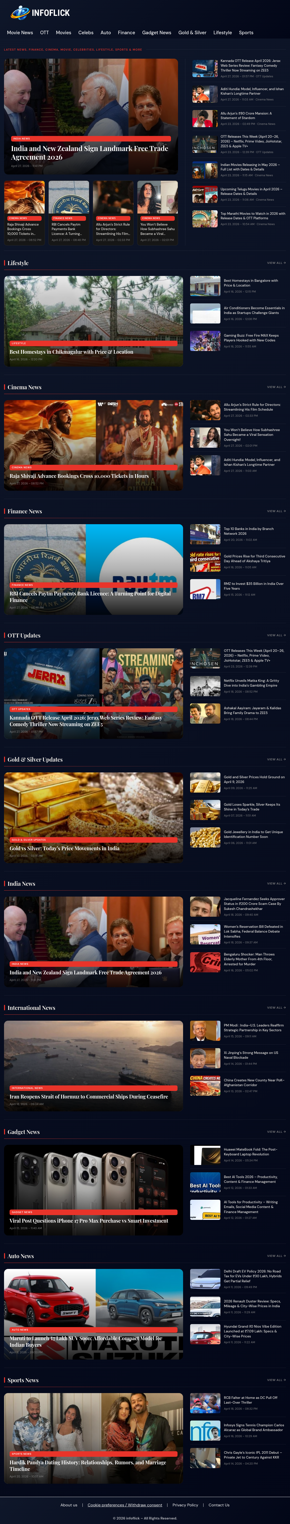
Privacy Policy (185, 1505)
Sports (246, 33)
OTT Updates (264, 76)
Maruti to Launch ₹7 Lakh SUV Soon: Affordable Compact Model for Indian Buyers (86, 1341)
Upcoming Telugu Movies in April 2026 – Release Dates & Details (251, 191)
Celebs (86, 33)
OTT (44, 33)
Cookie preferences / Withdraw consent (125, 1505)
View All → (276, 263)
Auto (106, 33)
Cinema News (18, 218)
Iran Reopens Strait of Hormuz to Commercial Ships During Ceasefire (89, 1096)
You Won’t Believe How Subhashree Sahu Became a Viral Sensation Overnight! (157, 231)
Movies (63, 33)
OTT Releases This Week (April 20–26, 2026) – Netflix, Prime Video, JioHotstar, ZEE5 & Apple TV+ (251, 141)
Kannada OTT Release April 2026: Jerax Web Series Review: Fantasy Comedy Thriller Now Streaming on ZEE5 (250, 66)
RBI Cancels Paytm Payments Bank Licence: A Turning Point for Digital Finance (66, 233)
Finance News (62, 218)
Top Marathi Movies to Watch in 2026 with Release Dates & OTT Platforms (253, 216)
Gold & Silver (193, 33)
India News (21, 138)
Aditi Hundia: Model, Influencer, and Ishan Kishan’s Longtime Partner (252, 91)
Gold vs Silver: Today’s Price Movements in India (65, 848)
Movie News (20, 33)
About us (69, 1505)
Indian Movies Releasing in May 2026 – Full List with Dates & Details (250, 167)
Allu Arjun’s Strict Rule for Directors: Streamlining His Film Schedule (113, 231)
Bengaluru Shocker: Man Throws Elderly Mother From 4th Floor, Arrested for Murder (249, 959)
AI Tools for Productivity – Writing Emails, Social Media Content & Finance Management (251, 1207)
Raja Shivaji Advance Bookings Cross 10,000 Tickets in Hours (23, 231)
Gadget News (156, 33)
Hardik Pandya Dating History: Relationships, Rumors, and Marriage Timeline (88, 1465)
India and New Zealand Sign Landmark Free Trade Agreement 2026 (89, 152)
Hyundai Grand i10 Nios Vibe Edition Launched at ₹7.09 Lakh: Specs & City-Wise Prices (252, 1331)
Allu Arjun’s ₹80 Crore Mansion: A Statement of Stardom (246, 115)
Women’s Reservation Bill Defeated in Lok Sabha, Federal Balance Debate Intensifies (253, 932)
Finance (126, 33)
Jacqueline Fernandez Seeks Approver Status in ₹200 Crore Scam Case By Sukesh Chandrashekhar (254, 904)
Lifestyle (223, 33)
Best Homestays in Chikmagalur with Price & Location (71, 351)
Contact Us (219, 1505)
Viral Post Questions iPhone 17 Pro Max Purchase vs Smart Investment (89, 1220)
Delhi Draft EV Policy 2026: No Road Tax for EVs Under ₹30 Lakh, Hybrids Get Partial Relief (253, 1276)
